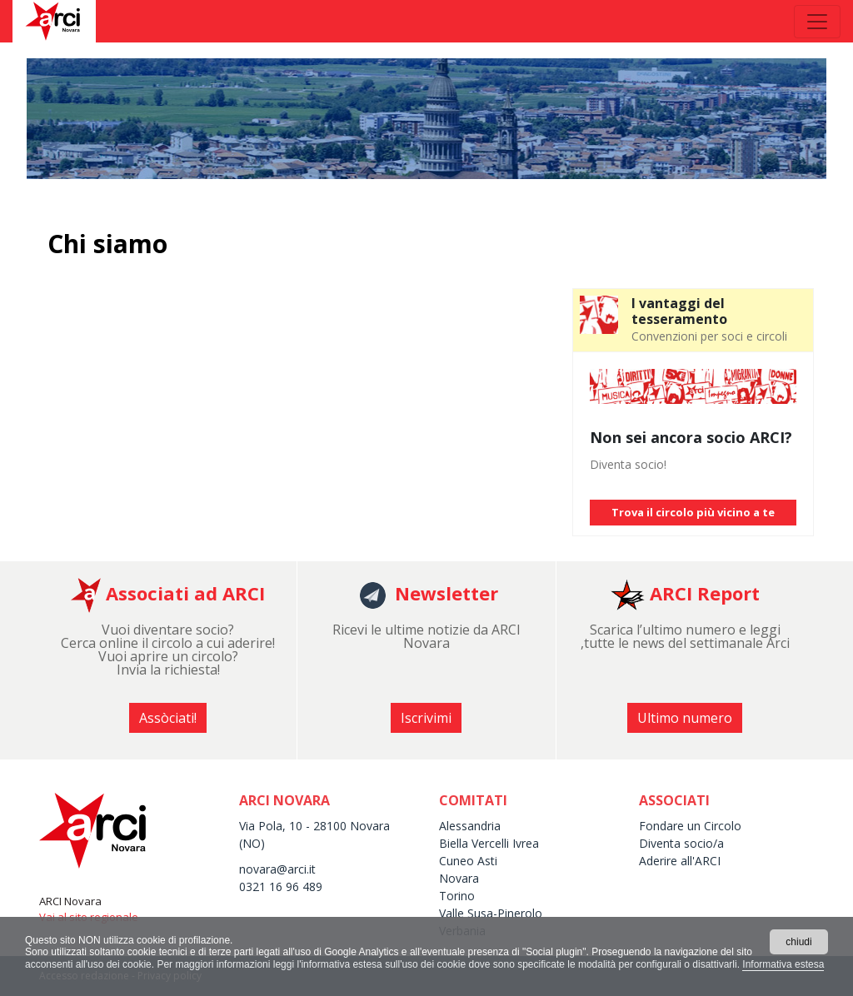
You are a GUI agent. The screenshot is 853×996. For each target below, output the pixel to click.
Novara (459, 878)
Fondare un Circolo (690, 826)
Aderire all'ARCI (680, 861)
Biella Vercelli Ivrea (489, 843)
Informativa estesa (783, 964)
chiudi (798, 942)
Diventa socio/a (681, 843)
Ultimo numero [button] (684, 718)
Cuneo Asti (468, 861)
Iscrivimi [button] (426, 718)
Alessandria (470, 826)
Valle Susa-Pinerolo (490, 913)
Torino (457, 896)
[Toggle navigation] (817, 21)
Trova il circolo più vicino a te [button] (693, 512)
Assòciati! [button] (168, 718)
